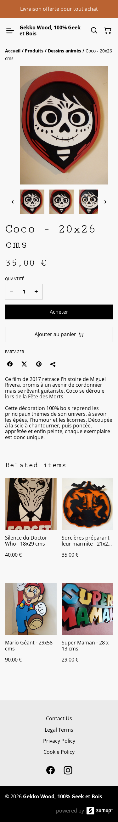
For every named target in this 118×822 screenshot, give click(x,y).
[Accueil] (12, 51)
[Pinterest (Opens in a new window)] (38, 364)
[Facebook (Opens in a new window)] (9, 364)
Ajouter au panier (59, 334)
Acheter (59, 311)
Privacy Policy (59, 740)
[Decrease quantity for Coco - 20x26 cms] (11, 291)
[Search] (94, 31)
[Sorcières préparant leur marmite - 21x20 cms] (87, 524)
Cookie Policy (59, 751)
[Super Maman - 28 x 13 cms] (87, 629)
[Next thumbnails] (105, 202)
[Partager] (53, 364)
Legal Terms (59, 729)
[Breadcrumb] (59, 54)
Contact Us (59, 718)
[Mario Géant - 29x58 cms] (31, 629)
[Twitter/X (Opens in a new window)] (24, 364)
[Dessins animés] (64, 51)
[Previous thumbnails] (12, 202)
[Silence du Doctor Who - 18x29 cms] (31, 524)
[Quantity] (24, 291)
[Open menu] (10, 31)
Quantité (14, 279)
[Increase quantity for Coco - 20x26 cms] (36, 291)
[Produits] (34, 51)
